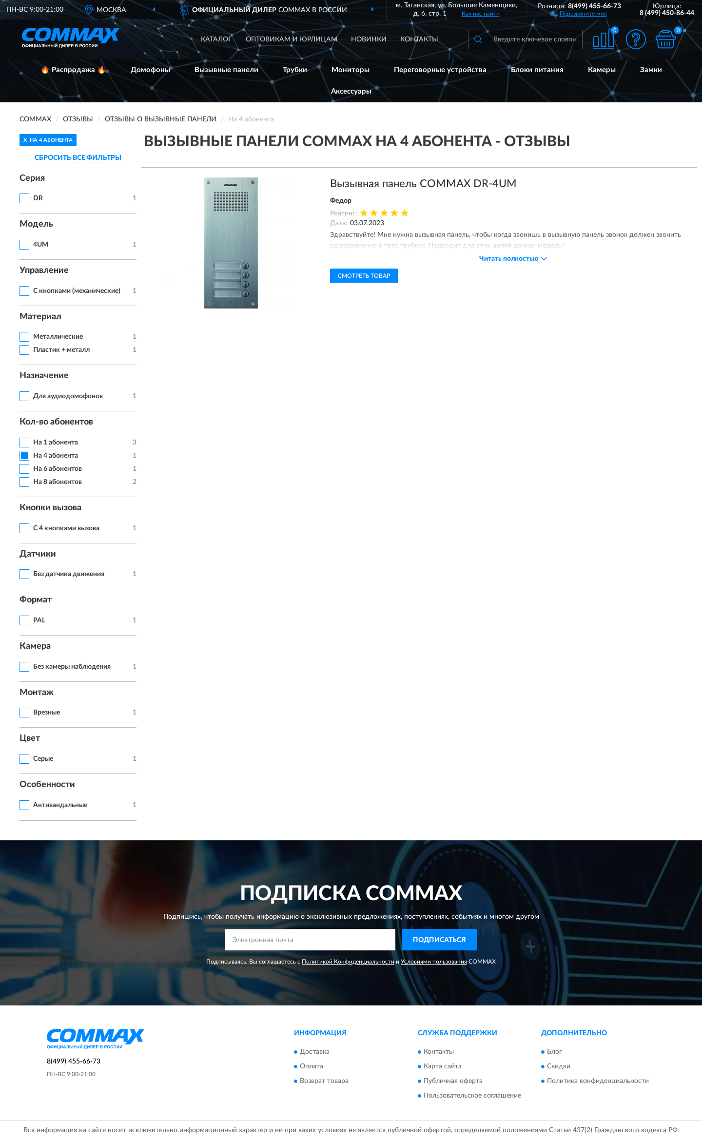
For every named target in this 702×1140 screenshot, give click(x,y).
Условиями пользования (434, 962)
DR (38, 198)
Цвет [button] (30, 738)
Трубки (295, 70)
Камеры (602, 70)
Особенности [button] (47, 784)
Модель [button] (36, 224)
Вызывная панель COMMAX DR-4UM (423, 183)
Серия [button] (32, 178)
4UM (40, 244)
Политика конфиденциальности (598, 1081)
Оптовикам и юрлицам (291, 39)
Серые (43, 758)
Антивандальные (60, 805)
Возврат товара (324, 1081)
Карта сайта (443, 1066)
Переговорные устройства (440, 70)
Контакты (419, 39)
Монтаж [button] (37, 692)
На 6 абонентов (57, 468)
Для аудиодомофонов (68, 396)
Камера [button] (35, 646)
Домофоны (150, 70)
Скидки (558, 1066)
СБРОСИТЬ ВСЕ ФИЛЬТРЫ (78, 158)
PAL (39, 620)
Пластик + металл (61, 350)
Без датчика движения (68, 574)
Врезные (46, 712)
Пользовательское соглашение (472, 1095)
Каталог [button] (216, 39)
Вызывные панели (226, 70)
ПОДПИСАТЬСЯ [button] (439, 940)
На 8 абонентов (57, 482)
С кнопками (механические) (76, 291)
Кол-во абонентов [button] (56, 422)
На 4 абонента (55, 455)
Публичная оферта (453, 1081)
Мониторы (351, 70)
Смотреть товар (364, 276)
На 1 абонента (55, 442)
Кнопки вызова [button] (50, 507)
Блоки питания (537, 70)
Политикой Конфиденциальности (348, 962)
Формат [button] (36, 600)
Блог (554, 1051)
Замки (651, 70)
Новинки (369, 39)
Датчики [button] (38, 554)
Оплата (311, 1066)
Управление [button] (44, 270)
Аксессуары (351, 91)
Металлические (58, 336)
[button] (579, 13)
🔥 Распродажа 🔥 (73, 70)
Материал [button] (40, 316)
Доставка (315, 1051)
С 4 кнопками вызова (66, 528)
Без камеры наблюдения (72, 666)
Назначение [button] (44, 375)
